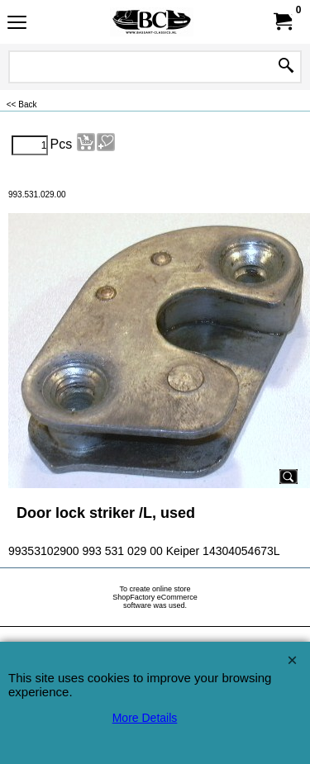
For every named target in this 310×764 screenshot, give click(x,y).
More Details (145, 717)
